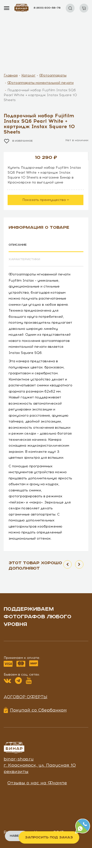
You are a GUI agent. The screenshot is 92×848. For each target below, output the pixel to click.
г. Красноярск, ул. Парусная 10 (40, 765)
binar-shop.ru (19, 759)
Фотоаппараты (52, 75)
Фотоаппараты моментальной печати (40, 83)
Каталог (28, 75)
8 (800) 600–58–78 (47, 7)
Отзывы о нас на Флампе (37, 783)
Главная (11, 75)
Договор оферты (25, 696)
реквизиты (16, 771)
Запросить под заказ (49, 837)
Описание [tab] (18, 245)
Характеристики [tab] (24, 259)
